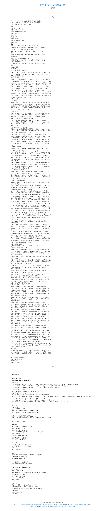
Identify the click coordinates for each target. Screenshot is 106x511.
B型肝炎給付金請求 (53, 506)
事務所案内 (72, 506)
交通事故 (65, 504)
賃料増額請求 (29, 504)
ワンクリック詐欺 (73, 504)
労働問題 (81, 504)
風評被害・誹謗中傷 (42, 506)
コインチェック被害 (19, 504)
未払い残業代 (87, 504)
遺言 (60, 504)
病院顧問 (61, 506)
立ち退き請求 (37, 504)
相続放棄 (56, 504)
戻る (53, 17)
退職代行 (50, 504)
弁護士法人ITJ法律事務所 (53, 5)
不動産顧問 (44, 504)
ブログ (66, 506)
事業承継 (33, 506)
